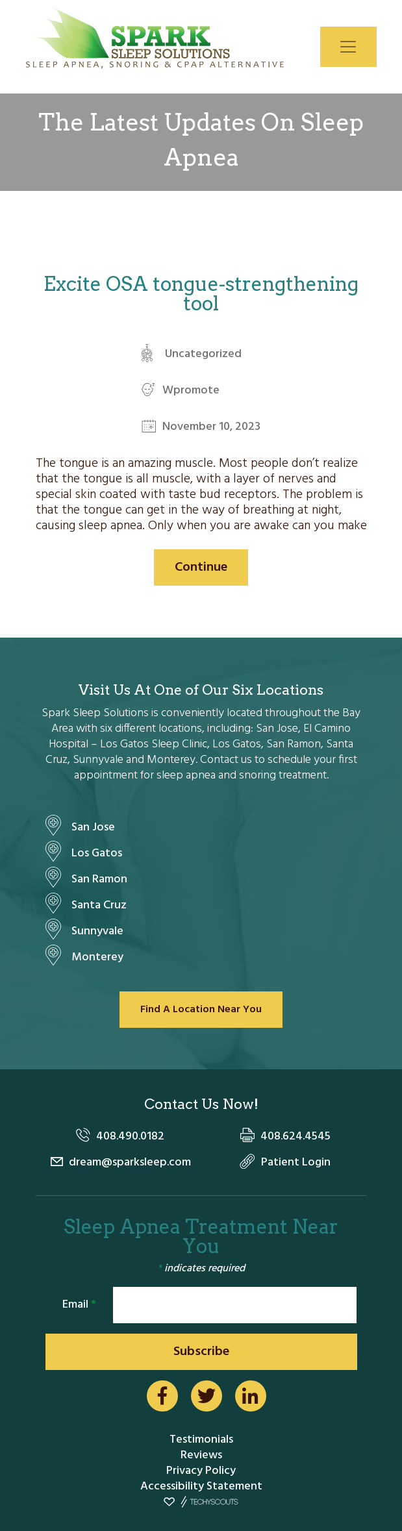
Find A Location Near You (201, 1009)
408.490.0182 (130, 1136)
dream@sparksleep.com (130, 1162)
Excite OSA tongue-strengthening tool (201, 293)
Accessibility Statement (201, 1486)
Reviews (201, 1455)
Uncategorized (203, 354)
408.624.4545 (295, 1136)
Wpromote (191, 390)
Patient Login (296, 1162)
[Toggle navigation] (348, 47)
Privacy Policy (201, 1471)
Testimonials (201, 1439)
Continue (201, 567)
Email (79, 1304)
